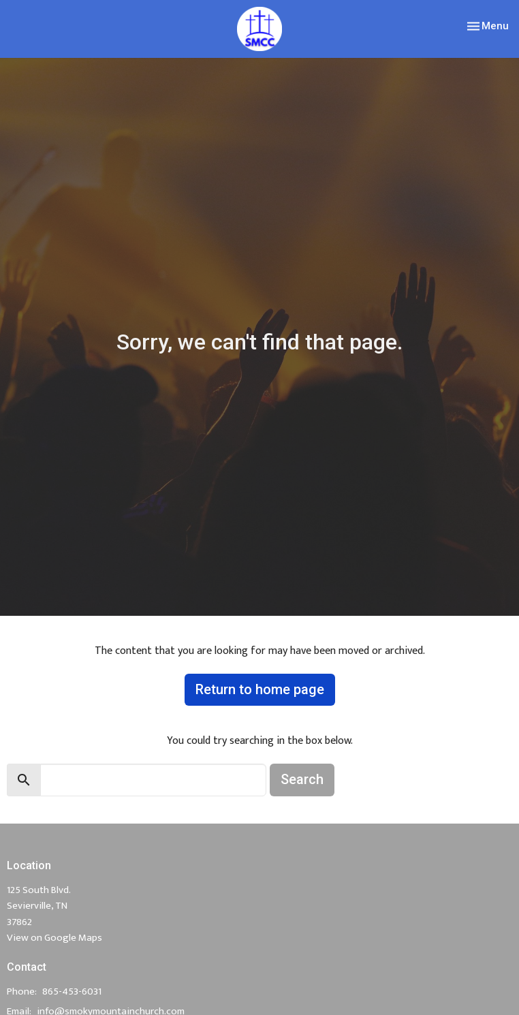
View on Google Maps (54, 937)
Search (302, 779)
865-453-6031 (71, 991)
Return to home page (259, 689)
